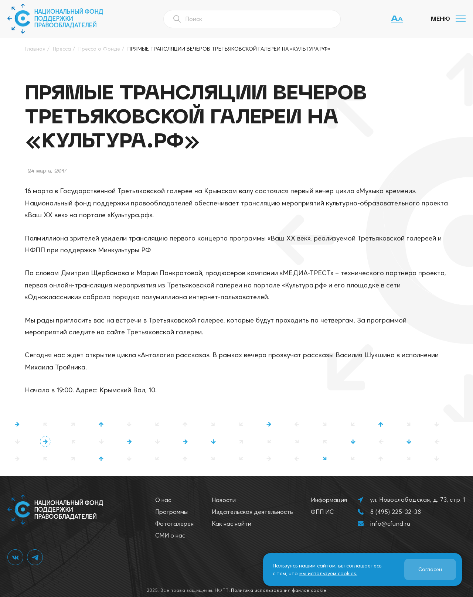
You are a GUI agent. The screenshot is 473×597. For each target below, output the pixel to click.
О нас (163, 500)
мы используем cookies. (328, 573)
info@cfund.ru (390, 523)
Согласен (430, 569)
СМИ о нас (170, 535)
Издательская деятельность (252, 511)
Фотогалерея (174, 523)
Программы (171, 511)
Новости (224, 500)
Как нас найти (231, 523)
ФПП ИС (322, 511)
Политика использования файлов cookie (278, 590)
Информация (329, 500)
